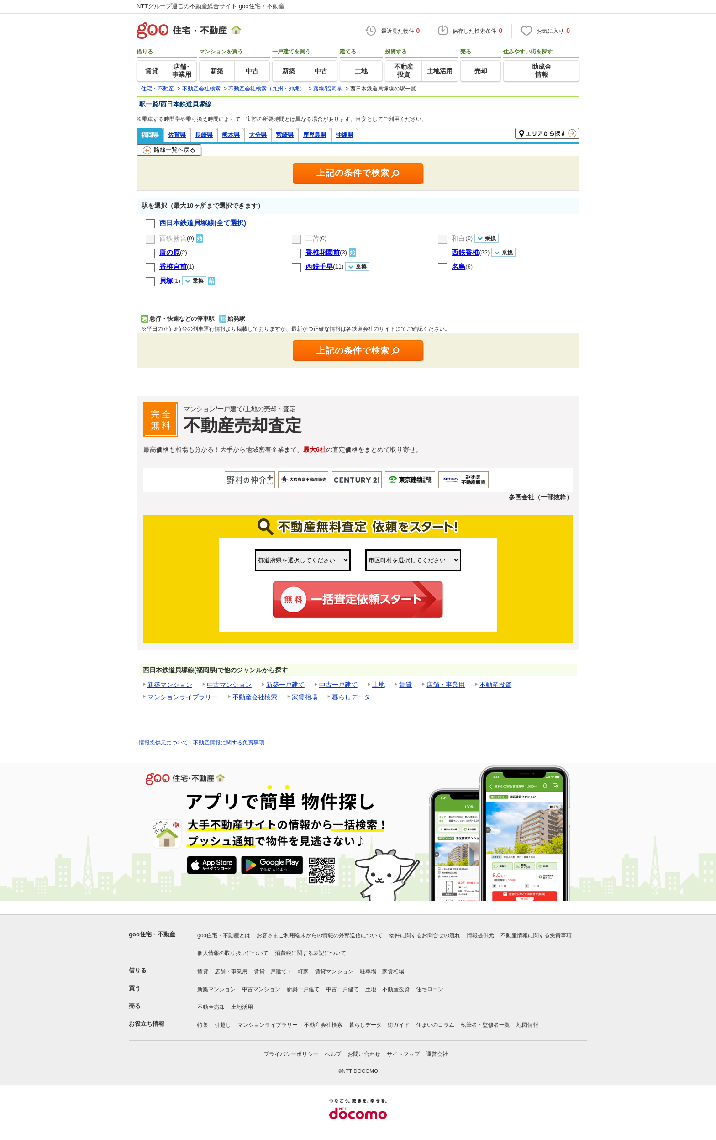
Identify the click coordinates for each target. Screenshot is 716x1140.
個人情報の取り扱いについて (232, 953)
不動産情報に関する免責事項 (228, 742)
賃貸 (405, 684)
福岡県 (150, 135)
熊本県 (231, 135)
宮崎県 (285, 135)
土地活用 (242, 1007)
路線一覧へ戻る (169, 150)
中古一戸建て (338, 684)
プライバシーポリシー (290, 1054)
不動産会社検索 (254, 697)
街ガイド (399, 1025)
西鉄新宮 (173, 238)
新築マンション (169, 684)
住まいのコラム (435, 1025)
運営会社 (437, 1054)
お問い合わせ (363, 1054)
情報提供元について (163, 742)
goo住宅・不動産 (152, 934)
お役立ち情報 (146, 1023)
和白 (458, 238)
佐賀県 (177, 135)
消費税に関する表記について (310, 953)
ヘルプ (333, 1054)
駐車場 (368, 971)
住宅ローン (429, 989)
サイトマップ (403, 1054)
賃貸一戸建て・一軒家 (281, 971)
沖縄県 (344, 135)
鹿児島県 (314, 135)
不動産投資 (495, 684)
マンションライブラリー (182, 697)
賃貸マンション (334, 971)
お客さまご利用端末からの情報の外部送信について (320, 935)
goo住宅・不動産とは (223, 935)
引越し (223, 1025)
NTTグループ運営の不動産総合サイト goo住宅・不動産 (210, 6)
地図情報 (527, 1025)
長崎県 (204, 135)
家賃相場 (304, 697)
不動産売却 (211, 1007)
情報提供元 (480, 935)
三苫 (312, 238)
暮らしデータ (351, 697)
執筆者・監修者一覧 (485, 1025)
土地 (378, 684)
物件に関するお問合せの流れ (424, 935)
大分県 (258, 135)
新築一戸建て (285, 684)
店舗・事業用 (445, 684)
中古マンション (229, 684)
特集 (202, 1025)
